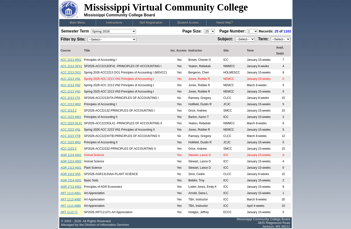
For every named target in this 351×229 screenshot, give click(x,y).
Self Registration (151, 22)
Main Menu (77, 22)
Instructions (114, 22)
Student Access (188, 22)
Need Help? (224, 22)
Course (65, 50)
